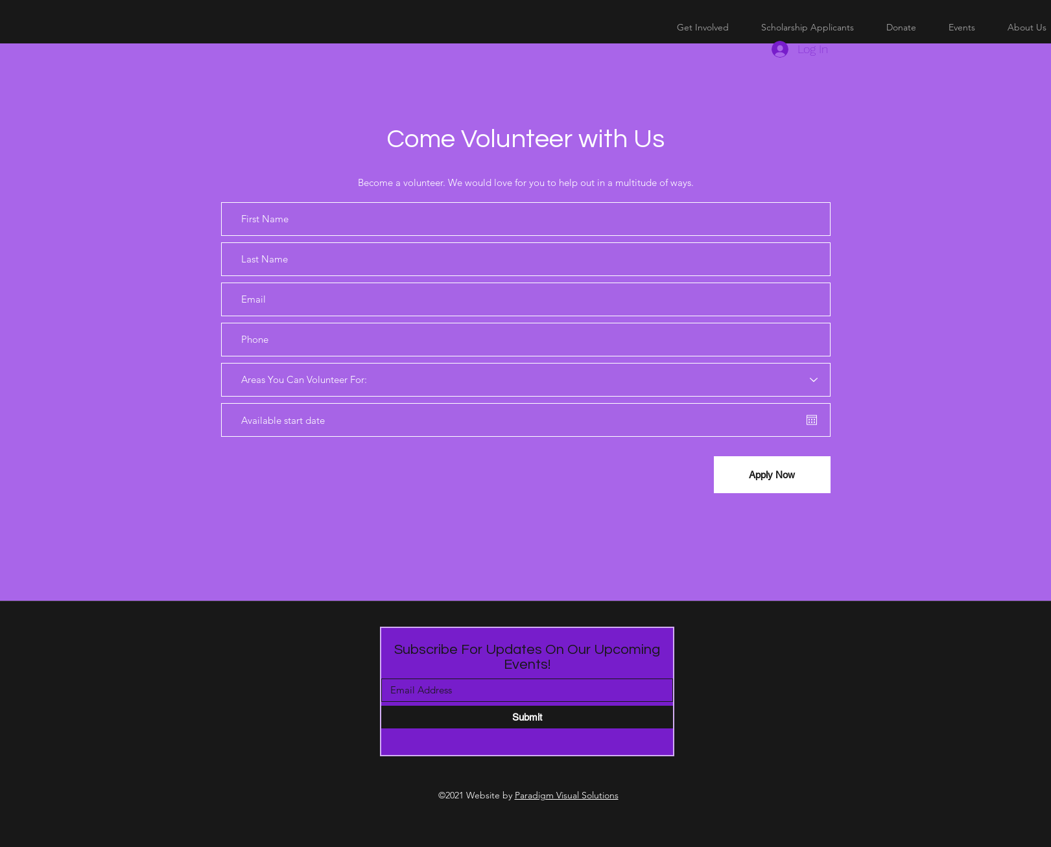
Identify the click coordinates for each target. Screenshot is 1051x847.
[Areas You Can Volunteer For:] (526, 380)
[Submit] (527, 717)
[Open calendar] (812, 420)
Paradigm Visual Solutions (567, 795)
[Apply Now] (772, 474)
